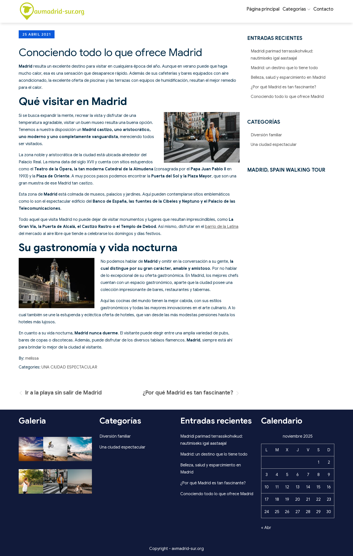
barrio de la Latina (221, 226)
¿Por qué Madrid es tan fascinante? (283, 87)
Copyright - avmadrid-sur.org (176, 548)
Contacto (323, 9)
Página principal (263, 9)
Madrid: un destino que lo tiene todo (284, 67)
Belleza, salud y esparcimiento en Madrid (288, 77)
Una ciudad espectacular (69, 367)
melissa (32, 358)
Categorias (296, 9)
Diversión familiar (266, 135)
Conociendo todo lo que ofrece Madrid (287, 96)
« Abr (266, 527)
